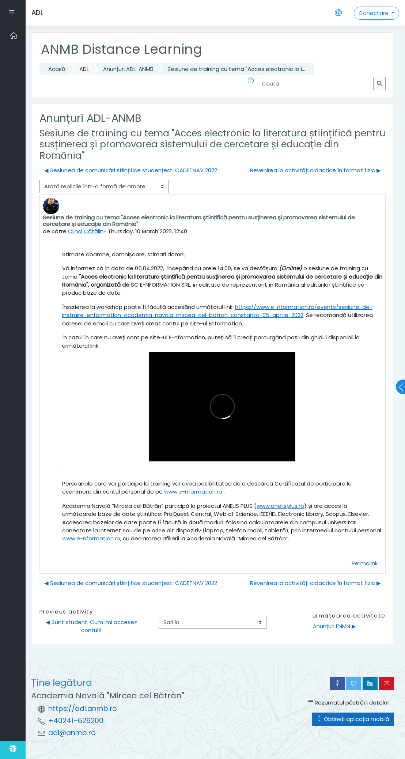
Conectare (374, 13)
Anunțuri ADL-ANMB (128, 69)
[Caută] (315, 83)
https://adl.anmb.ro (82, 709)
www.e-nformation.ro (193, 491)
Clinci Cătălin (85, 231)
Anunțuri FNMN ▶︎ (334, 626)
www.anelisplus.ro (280, 506)
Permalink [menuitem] (365, 563)
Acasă (56, 69)
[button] (252, 83)
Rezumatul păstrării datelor (348, 702)
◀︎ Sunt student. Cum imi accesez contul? (92, 626)
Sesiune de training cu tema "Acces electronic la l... (236, 69)
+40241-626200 (75, 721)
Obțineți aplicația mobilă (353, 719)
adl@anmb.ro (72, 733)
